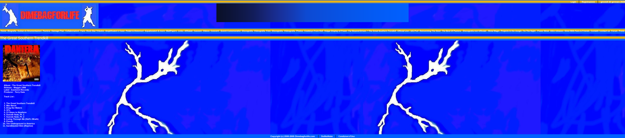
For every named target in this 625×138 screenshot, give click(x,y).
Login (573, 2)
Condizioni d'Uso (346, 136)
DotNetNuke (327, 136)
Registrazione (588, 2)
